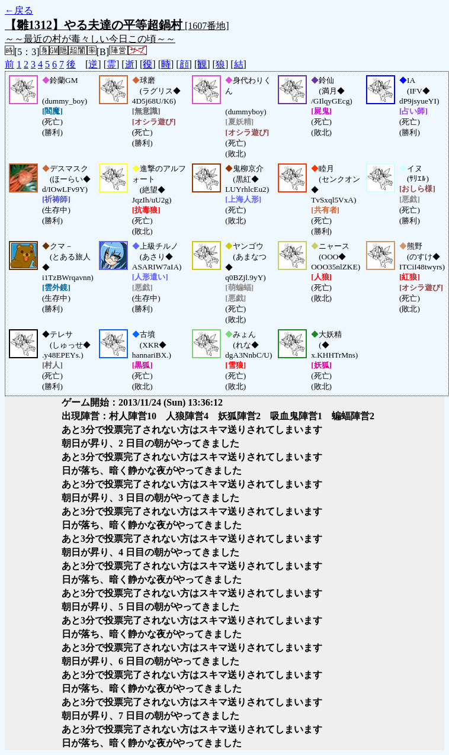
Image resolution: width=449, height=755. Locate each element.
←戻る (19, 10)
